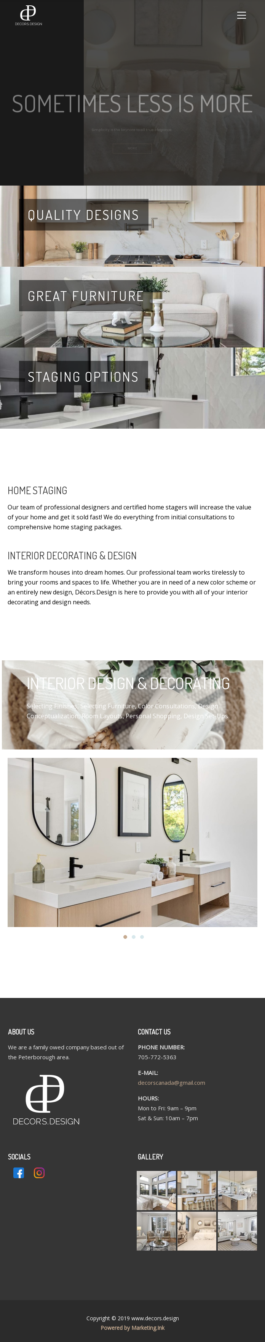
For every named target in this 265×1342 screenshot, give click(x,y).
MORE (132, 150)
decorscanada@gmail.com (171, 1082)
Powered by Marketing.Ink (132, 1327)
